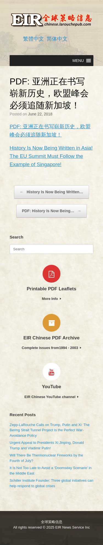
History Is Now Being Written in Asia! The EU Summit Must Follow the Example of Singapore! (51, 156)
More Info (51, 299)
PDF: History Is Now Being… (51, 211)
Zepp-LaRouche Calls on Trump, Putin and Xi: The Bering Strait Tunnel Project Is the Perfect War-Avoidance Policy (50, 430)
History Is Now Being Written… (51, 192)
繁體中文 (33, 39)
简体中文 (57, 39)
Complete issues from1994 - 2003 (51, 348)
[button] (78, 60)
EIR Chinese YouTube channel (51, 397)
